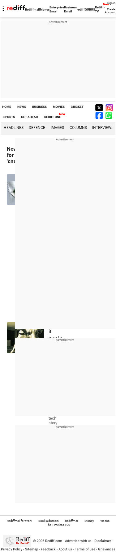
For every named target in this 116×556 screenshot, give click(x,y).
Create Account (110, 11)
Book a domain (48, 521)
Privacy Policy (11, 549)
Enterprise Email (56, 9)
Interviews (103, 127)
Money (44, 9)
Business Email (70, 9)
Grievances (106, 549)
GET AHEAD (29, 117)
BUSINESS (39, 107)
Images (57, 127)
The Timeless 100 (58, 525)
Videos (105, 521)
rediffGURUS (86, 9)
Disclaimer (102, 541)
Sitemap (31, 549)
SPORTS (9, 117)
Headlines (14, 127)
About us (65, 549)
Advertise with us (78, 541)
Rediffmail (32, 9)
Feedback (48, 549)
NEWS (21, 107)
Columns (78, 127)
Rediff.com (53, 541)
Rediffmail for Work (19, 521)
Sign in (111, 3)
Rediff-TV (100, 9)
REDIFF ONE (52, 117)
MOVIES (59, 107)
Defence (37, 127)
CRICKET (77, 107)
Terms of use (85, 549)
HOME (6, 107)
